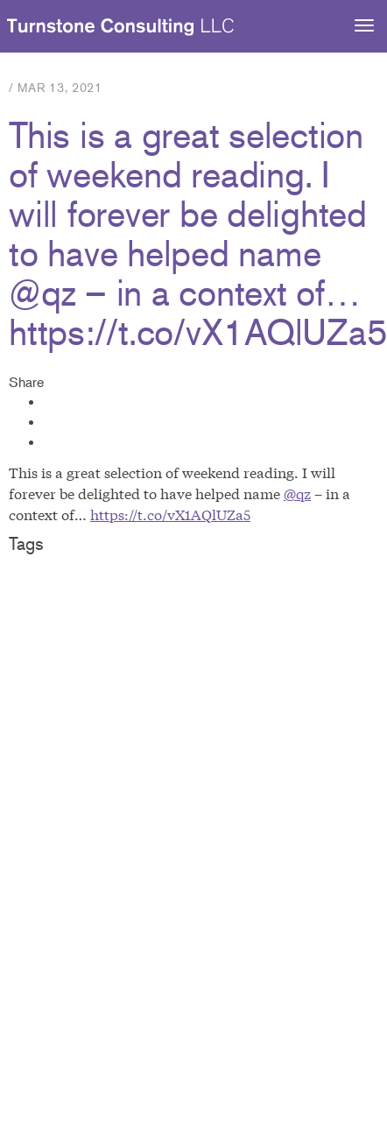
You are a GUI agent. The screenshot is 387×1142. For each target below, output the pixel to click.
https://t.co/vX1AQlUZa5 (170, 514)
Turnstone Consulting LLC (121, 27)
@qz (297, 493)
